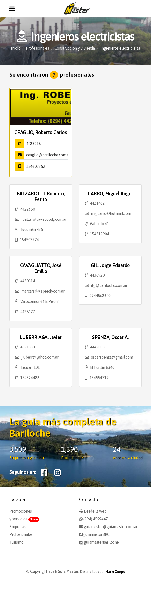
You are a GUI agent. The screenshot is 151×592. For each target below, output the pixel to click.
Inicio (16, 48)
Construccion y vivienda (75, 48)
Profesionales (37, 48)
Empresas (17, 526)
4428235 (33, 143)
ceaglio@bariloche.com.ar (48, 155)
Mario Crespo (115, 572)
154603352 (35, 166)
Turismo (16, 542)
